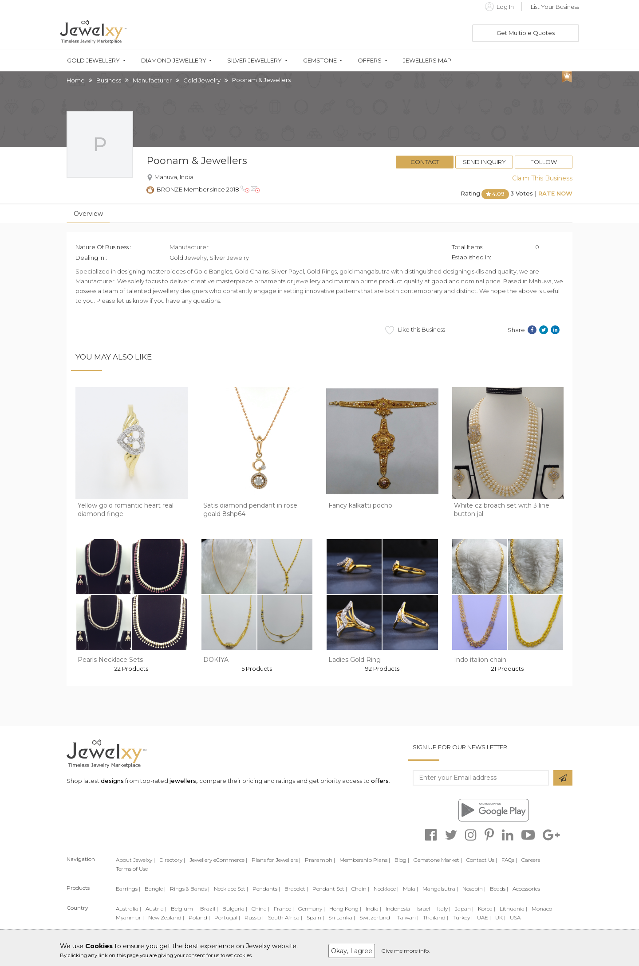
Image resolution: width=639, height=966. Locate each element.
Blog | (401, 859)
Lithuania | (513, 908)
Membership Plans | (364, 859)
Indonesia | (399, 908)
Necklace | (386, 888)
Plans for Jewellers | (276, 859)
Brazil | (209, 908)
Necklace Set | (231, 888)
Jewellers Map (427, 60)
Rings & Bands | (189, 888)
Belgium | (183, 908)
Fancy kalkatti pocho (360, 505)
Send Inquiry (484, 161)
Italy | (443, 908)
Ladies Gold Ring (354, 660)
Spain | (315, 917)
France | (284, 908)
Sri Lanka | (341, 917)
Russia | (254, 917)
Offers (370, 60)
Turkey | (463, 917)
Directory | (172, 859)
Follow (543, 161)
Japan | (464, 908)
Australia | (128, 908)
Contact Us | (481, 859)
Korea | (486, 908)
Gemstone (320, 60)
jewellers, (183, 780)
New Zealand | (166, 917)
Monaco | (543, 908)
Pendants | (266, 888)
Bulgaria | (234, 908)
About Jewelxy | (135, 859)
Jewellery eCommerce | (218, 859)
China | (260, 908)
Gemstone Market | (438, 859)
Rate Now (555, 193)
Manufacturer (152, 80)
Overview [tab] (88, 214)
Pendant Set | (329, 888)
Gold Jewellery (93, 60)
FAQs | (509, 859)
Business (108, 80)
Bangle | (155, 888)
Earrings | (128, 888)
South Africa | (285, 917)
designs (112, 780)
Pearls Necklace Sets (110, 660)
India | (373, 908)
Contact (424, 161)
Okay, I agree (351, 951)
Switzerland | (376, 917)
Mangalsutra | (440, 888)
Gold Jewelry (202, 80)
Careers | (532, 859)
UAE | (484, 917)
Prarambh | (320, 859)
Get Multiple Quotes (526, 32)
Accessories (526, 888)
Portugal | (227, 917)
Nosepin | (473, 888)
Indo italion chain (480, 660)
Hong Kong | (345, 908)
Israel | (425, 908)
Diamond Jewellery (173, 60)
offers (380, 780)
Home (76, 80)
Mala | (410, 888)
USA (515, 917)
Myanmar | (130, 917)
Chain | (360, 888)
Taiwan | (407, 917)
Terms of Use (132, 868)
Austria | (156, 908)
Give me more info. (405, 950)
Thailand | (435, 917)
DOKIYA (216, 660)
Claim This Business (542, 178)
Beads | (499, 888)
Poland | (199, 917)
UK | (500, 917)
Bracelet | (296, 888)
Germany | (311, 908)
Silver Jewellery (254, 60)
